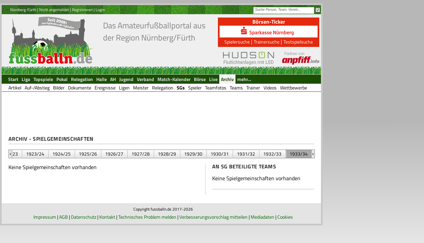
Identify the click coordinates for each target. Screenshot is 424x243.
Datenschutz (83, 216)
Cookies (285, 216)
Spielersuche (237, 41)
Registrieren (82, 9)
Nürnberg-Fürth (23, 9)
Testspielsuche (298, 41)
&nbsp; (10, 154)
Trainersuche (266, 41)
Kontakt (107, 216)
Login (100, 9)
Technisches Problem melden (147, 216)
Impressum (44, 216)
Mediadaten (262, 216)
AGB (63, 216)
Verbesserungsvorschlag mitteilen (213, 216)
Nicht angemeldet (54, 9)
